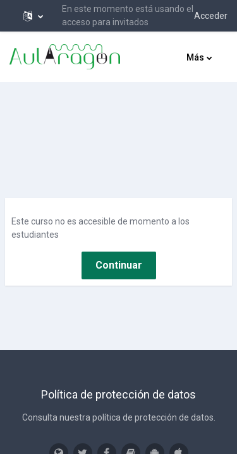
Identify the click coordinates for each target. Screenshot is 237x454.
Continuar (118, 265)
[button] (33, 15)
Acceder (211, 16)
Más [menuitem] (195, 57)
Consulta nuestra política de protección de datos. (119, 417)
